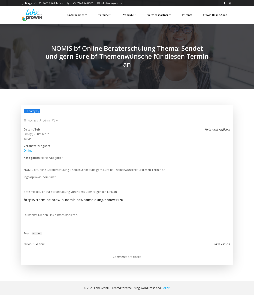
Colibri (166, 288)
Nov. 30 (30, 120)
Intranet (187, 15)
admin (44, 120)
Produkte (129, 15)
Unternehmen (77, 15)
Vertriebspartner (159, 15)
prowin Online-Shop (215, 15)
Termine (105, 15)
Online (28, 150)
